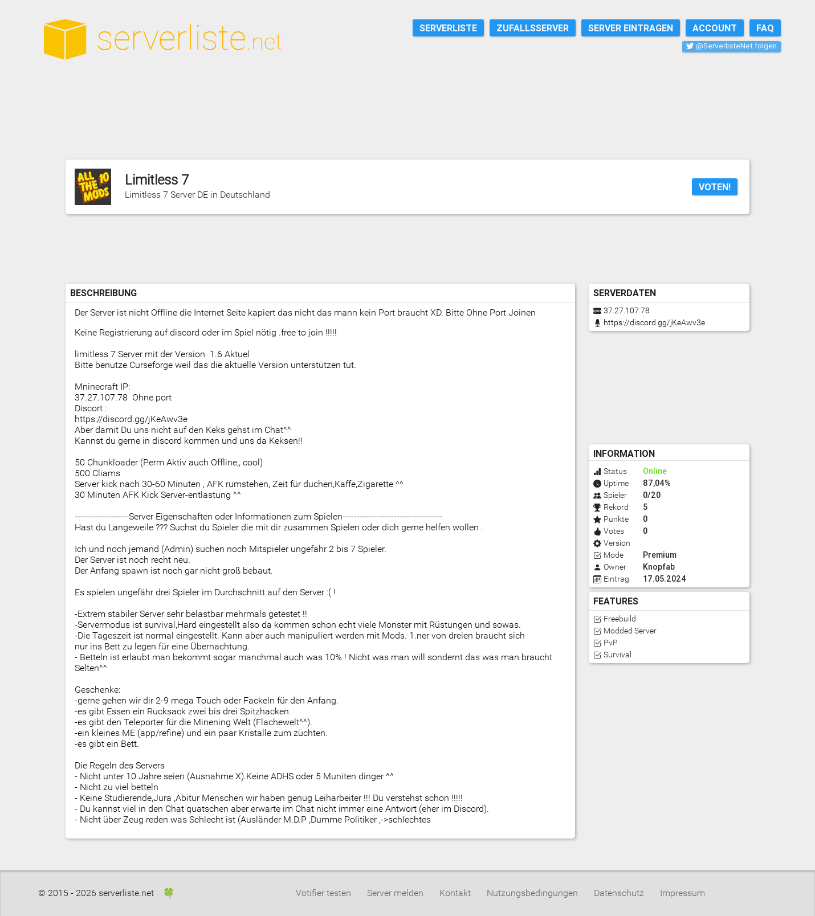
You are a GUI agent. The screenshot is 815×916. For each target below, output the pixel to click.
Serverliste (448, 28)
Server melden (395, 893)
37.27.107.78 (627, 310)
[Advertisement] (413, 124)
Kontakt (455, 893)
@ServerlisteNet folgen (731, 46)
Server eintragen (630, 28)
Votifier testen (323, 893)
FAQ (765, 28)
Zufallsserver (532, 28)
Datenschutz (619, 893)
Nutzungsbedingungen (532, 893)
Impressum (682, 893)
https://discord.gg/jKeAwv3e (654, 322)
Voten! (715, 187)
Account (714, 28)
